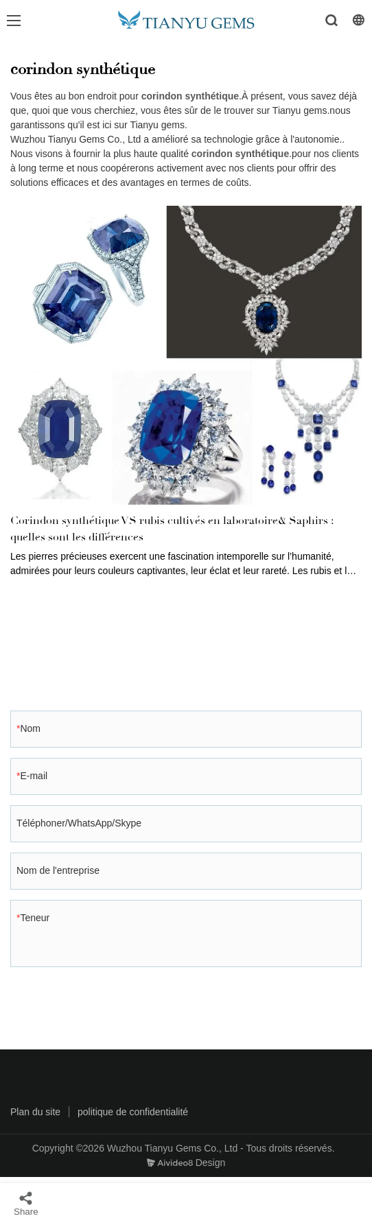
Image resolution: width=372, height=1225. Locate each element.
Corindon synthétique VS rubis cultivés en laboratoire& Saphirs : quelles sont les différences (171, 529)
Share (26, 1203)
